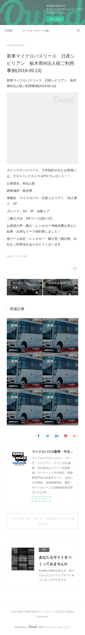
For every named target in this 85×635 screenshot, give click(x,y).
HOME (9, 30)
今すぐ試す (55, 19)
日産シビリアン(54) (17, 256)
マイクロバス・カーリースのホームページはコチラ (42, 521)
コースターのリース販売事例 (35, 30)
